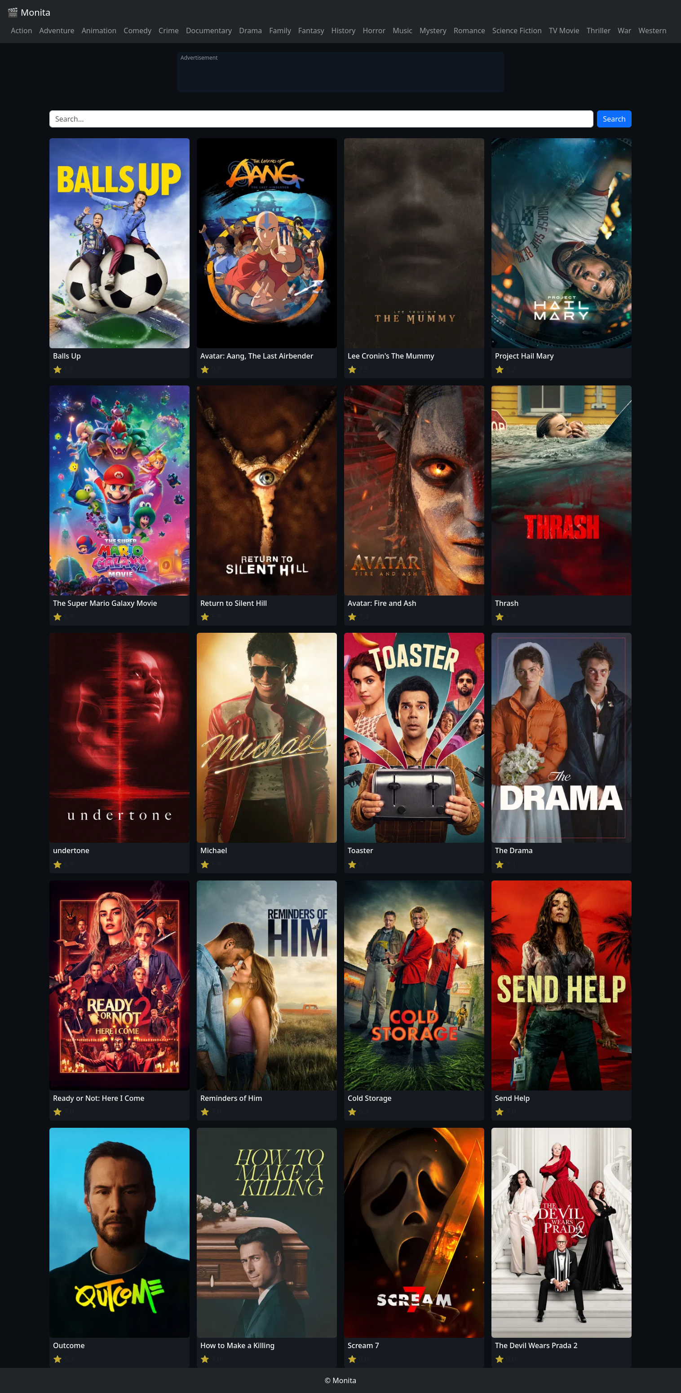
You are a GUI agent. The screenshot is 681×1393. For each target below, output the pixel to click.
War (624, 30)
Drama (250, 30)
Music (402, 30)
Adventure (57, 30)
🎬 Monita (28, 12)
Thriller (598, 30)
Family (280, 30)
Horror (374, 30)
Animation (99, 30)
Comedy (137, 30)
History (344, 30)
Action (21, 30)
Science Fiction (517, 30)
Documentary (209, 30)
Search (614, 119)
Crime (169, 30)
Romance (469, 30)
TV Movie (564, 30)
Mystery (433, 30)
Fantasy (311, 30)
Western (652, 30)
